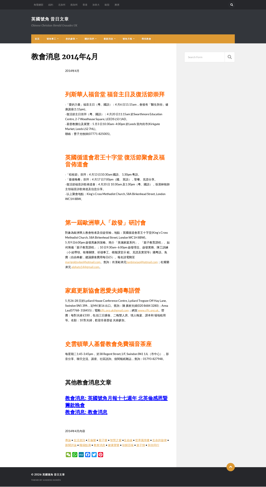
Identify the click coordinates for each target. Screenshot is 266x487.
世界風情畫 (142, 440)
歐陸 (107, 4)
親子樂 (103, 440)
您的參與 (70, 39)
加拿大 (96, 4)
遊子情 (140, 445)
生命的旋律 (159, 440)
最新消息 (108, 39)
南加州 (74, 4)
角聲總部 (38, 4)
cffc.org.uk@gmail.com (114, 310)
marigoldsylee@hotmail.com (82, 262)
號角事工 (51, 39)
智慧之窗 (116, 440)
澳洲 (117, 4)
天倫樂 (91, 440)
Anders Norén (52, 480)
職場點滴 (85, 445)
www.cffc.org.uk (148, 310)
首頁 (37, 39)
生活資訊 (79, 440)
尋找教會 (146, 39)
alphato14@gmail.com (85, 267)
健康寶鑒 (113, 445)
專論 (68, 440)
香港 (85, 4)
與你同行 (153, 445)
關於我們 (89, 39)
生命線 (128, 440)
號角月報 (127, 39)
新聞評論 (71, 445)
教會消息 (99, 445)
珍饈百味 (128, 445)
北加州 (61, 4)
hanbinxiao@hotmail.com (142, 262)
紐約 (50, 4)
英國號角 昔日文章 (50, 19)
